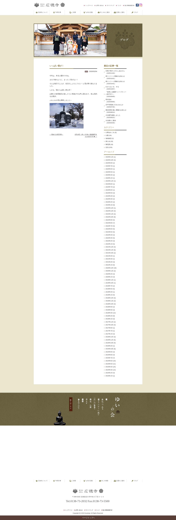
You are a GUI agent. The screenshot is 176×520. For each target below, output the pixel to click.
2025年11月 (109, 157)
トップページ (89, 5)
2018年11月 (109, 301)
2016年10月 (109, 343)
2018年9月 (109, 307)
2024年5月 (109, 193)
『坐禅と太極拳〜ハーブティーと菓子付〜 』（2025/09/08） (116, 94)
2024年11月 (109, 181)
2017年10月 (109, 325)
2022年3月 (109, 238)
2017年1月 (109, 334)
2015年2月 (109, 373)
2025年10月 (109, 160)
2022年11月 (109, 214)
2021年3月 (109, 259)
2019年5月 (109, 289)
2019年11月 (109, 280)
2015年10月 (109, 349)
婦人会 (108, 141)
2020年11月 (109, 271)
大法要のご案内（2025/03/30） (111, 122)
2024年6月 (109, 190)
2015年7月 (109, 358)
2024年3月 (109, 199)
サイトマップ (110, 5)
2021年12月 (109, 247)
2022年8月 (109, 223)
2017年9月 (109, 328)
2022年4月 (109, 235)
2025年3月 (109, 175)
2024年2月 (109, 202)
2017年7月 (109, 331)
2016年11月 (109, 340)
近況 (86, 71)
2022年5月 (109, 232)
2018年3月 (109, 313)
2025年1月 (109, 178)
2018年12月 (109, 298)
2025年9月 (109, 163)
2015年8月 (109, 355)
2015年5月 (109, 364)
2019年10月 (109, 283)
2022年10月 (109, 217)
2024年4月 (109, 196)
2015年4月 (109, 367)
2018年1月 (109, 319)
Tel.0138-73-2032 (76, 501)
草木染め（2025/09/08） (111, 101)
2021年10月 (109, 253)
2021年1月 (109, 265)
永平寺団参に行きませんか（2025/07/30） (114, 106)
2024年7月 (109, 187)
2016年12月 (109, 337)
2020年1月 (109, 277)
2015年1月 (109, 376)
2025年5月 (109, 172)
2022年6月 (109, 229)
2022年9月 (109, 220)
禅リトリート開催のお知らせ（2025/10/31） (115, 77)
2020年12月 (109, 268)
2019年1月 (109, 295)
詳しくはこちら (71, 403)
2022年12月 (109, 211)
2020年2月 (109, 274)
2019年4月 (109, 292)
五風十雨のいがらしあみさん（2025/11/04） (115, 72)
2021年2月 (109, 262)
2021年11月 (109, 250)
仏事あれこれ (110, 132)
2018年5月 (109, 310)
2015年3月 (109, 370)
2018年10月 (109, 304)
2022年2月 (109, 241)
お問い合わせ (100, 5)
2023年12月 (109, 208)
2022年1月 (109, 244)
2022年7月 (109, 226)
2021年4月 (109, 256)
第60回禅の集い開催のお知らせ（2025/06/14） (116, 111)
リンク (119, 5)
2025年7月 (109, 166)
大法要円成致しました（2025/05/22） (113, 116)
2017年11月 (109, 322)
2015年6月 (109, 361)
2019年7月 (109, 286)
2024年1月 (109, 205)
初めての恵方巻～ (56, 134)
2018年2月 (109, 316)
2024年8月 (109, 184)
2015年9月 (109, 352)
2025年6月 (109, 169)
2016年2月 (109, 346)
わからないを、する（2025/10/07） (112, 88)
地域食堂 (108, 138)
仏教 (107, 135)
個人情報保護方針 (129, 5)
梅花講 (108, 144)
